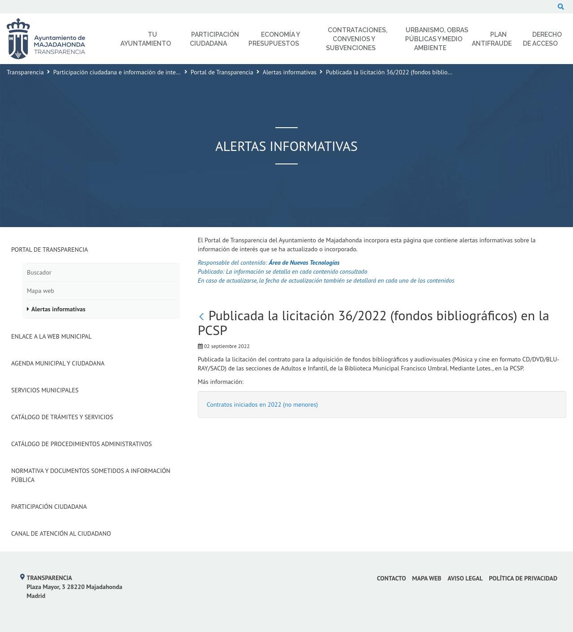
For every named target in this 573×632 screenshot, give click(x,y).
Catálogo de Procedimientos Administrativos (81, 444)
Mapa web (40, 291)
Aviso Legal (465, 578)
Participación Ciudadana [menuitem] (214, 39)
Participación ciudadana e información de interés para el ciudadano (143, 72)
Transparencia (25, 72)
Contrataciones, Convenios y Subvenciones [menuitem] (356, 39)
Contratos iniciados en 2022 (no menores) (262, 404)
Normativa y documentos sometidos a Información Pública (91, 475)
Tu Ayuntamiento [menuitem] (145, 39)
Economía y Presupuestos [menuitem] (274, 39)
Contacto (391, 578)
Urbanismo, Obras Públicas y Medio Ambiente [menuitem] (437, 39)
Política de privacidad (523, 578)
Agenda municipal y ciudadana (57, 363)
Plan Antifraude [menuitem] (492, 39)
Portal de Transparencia (222, 72)
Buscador (39, 272)
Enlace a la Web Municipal (51, 336)
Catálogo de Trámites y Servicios (62, 417)
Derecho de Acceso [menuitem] (542, 39)
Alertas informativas (289, 72)
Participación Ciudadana (49, 507)
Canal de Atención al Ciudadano (61, 533)
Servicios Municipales (45, 390)
